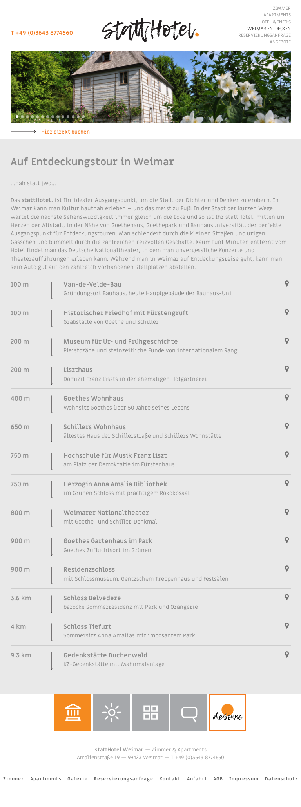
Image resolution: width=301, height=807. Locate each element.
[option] (151, 87)
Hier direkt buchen (65, 131)
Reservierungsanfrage (264, 35)
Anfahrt (197, 779)
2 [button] (22, 116)
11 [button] (68, 116)
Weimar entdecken (269, 29)
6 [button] (42, 116)
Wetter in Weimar (111, 712)
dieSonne (227, 712)
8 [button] (52, 116)
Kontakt (170, 779)
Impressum (244, 779)
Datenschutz (281, 779)
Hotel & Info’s (275, 22)
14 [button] (83, 116)
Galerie (150, 712)
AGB (218, 779)
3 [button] (27, 116)
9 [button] (58, 116)
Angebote (280, 42)
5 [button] (37, 116)
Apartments (277, 15)
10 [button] (63, 116)
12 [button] (73, 116)
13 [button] (78, 116)
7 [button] (47, 116)
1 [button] (17, 116)
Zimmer (282, 8)
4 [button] (32, 116)
